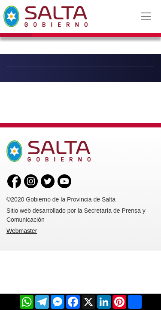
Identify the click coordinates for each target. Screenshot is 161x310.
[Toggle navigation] (146, 16)
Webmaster (21, 230)
